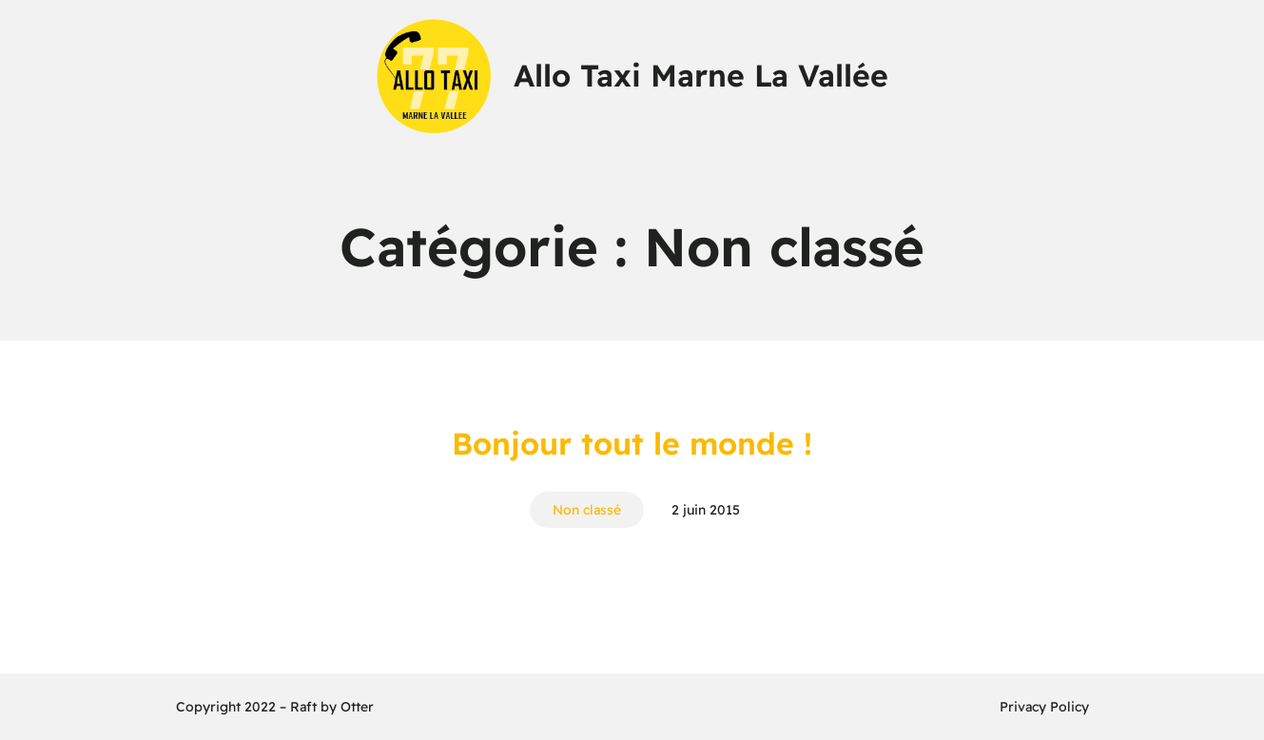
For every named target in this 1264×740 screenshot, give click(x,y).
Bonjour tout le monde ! (632, 443)
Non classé (587, 509)
